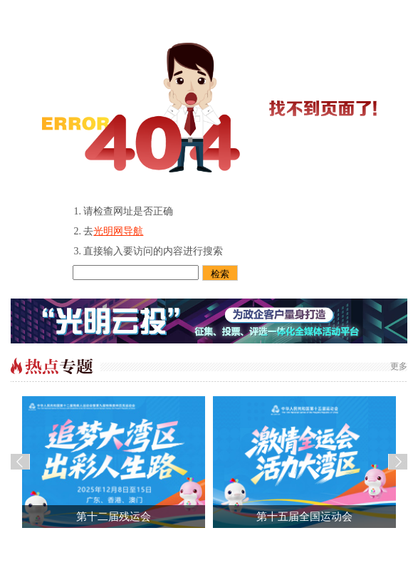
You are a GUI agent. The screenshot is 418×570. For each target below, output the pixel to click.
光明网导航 (118, 231)
